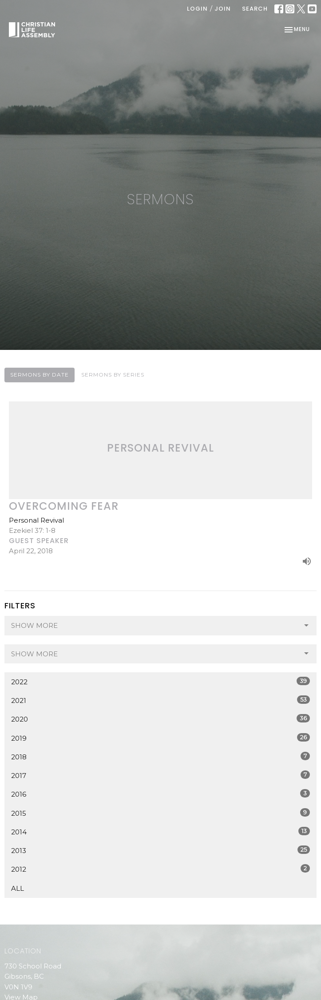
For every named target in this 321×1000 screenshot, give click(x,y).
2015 (160, 812)
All (17, 888)
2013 (160, 850)
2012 (160, 868)
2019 (160, 737)
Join (222, 8)
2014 (160, 831)
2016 (160, 793)
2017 (160, 775)
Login (197, 8)
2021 (160, 700)
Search (255, 8)
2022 (160, 681)
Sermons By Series (112, 374)
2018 (160, 756)
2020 (160, 718)
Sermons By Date (39, 374)
